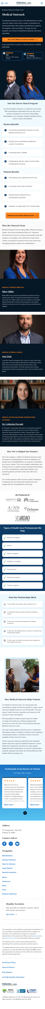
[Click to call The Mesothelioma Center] (42, 3)
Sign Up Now (11, 914)
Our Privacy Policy (9, 962)
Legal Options (7, 868)
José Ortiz (7, 356)
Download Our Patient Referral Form (22, 215)
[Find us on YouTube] (17, 844)
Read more (9, 804)
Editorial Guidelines (9, 894)
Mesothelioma (7, 856)
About (4, 877)
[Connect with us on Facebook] (4, 844)
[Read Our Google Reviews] (12, 55)
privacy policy (38, 936)
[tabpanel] (14, 792)
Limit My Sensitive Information (13, 977)
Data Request (7, 972)
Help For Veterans (8, 864)
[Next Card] (25, 813)
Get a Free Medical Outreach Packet (22, 39)
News (4, 885)
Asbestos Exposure (9, 872)
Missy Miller (8, 291)
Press (4, 890)
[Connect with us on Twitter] (11, 844)
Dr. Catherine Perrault (12, 424)
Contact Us (6, 881)
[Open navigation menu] (4, 3)
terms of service (10, 938)
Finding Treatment (9, 860)
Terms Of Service (8, 967)
